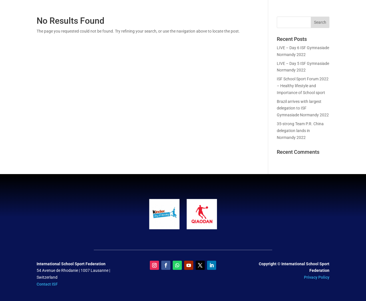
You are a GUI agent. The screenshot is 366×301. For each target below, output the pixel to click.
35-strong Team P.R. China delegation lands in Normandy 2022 (300, 130)
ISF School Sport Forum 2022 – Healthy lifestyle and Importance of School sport (303, 86)
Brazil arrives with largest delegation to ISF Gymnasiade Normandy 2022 (303, 108)
